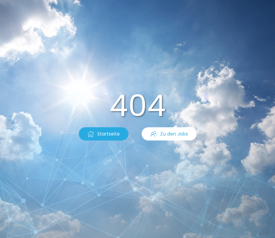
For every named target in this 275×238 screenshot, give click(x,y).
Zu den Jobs (169, 134)
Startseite (103, 134)
